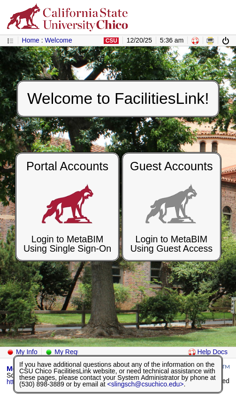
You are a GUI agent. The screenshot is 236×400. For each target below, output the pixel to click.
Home (30, 40)
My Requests (69, 352)
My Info (22, 352)
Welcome (58, 40)
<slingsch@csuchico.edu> (145, 384)
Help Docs (208, 352)
